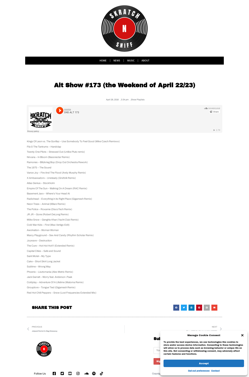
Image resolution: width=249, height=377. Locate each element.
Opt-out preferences (199, 371)
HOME (102, 60)
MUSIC (131, 60)
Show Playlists (137, 100)
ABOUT (146, 60)
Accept (204, 363)
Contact (215, 371)
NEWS (116, 60)
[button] (242, 335)
